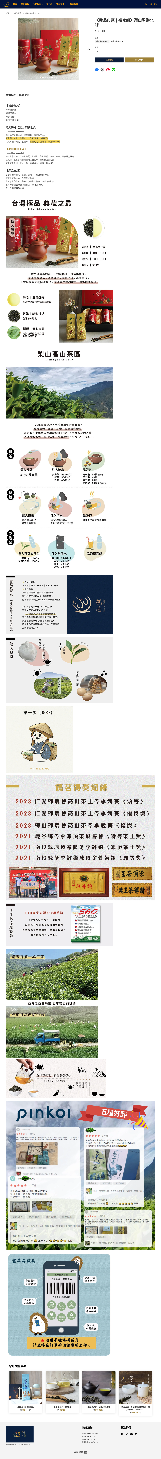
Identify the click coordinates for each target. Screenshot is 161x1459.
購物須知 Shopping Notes (90, 1434)
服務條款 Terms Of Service (90, 1442)
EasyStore (27, 1445)
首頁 (15, 4)
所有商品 (38, 4)
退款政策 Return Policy (89, 1437)
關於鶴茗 (25, 4)
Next (88, 50)
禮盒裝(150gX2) (101, 42)
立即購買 (109, 60)
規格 (96, 39)
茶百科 (49, 4)
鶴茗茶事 (61, 4)
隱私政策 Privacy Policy (89, 1440)
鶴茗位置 (74, 4)
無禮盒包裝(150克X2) (118, 42)
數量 (96, 48)
